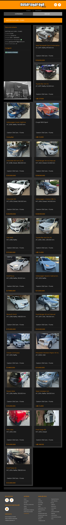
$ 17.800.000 (11, 290)
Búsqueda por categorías (29, 509)
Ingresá (28, 10)
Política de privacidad (28, 511)
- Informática (53, 507)
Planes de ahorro (41, 509)
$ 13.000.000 (40, 290)
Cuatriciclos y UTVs (42, 507)
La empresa (26, 500)
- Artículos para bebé (55, 511)
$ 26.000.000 (11, 213)
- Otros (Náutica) (54, 500)
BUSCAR (47, 13)
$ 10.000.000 (11, 444)
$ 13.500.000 (11, 252)
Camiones (40, 504)
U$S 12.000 (40, 137)
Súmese (25, 502)
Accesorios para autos (42, 513)
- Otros (52, 518)
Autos (39, 498)
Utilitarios (40, 500)
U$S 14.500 (40, 252)
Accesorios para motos (42, 514)
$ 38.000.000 (40, 175)
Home (25, 498)
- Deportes (53, 513)
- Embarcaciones (41, 520)
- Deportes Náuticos (55, 498)
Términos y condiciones (29, 504)
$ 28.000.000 (40, 213)
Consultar (10, 137)
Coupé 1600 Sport (42, 122)
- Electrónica (53, 505)
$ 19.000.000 (11, 329)
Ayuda (25, 505)
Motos (39, 505)
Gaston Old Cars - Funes (44, 55)
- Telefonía (53, 504)
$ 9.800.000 (11, 367)
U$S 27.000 (40, 98)
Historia (25, 507)
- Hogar (52, 509)
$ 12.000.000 (11, 482)
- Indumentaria (54, 514)
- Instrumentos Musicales (56, 516)
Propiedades (40, 516)
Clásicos (39, 511)
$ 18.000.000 (40, 60)
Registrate (38, 10)
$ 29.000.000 (40, 329)
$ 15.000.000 (40, 367)
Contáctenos (26, 513)
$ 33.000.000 (11, 175)
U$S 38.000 (40, 444)
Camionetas (40, 502)
